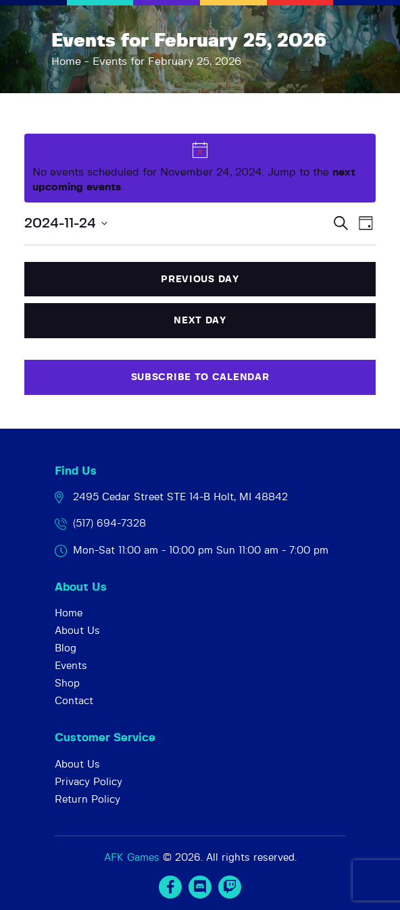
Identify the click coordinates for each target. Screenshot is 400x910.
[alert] (200, 168)
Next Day (200, 320)
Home (66, 61)
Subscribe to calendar (200, 377)
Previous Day (200, 279)
